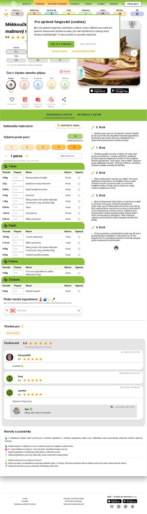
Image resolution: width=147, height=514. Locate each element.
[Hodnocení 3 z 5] (22, 37)
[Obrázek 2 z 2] (112, 81)
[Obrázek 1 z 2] (105, 81)
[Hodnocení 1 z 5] (12, 37)
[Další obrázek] (134, 53)
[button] (21, 10)
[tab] (13, 4)
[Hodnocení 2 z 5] (17, 37)
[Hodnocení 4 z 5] (45, 343)
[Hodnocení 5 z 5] (50, 343)
